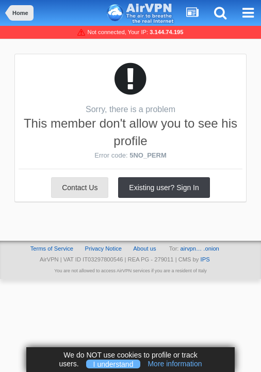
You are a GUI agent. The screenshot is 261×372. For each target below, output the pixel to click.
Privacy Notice (103, 248)
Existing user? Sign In (164, 187)
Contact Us (79, 187)
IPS (205, 259)
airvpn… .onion (200, 248)
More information (175, 364)
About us (144, 248)
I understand (113, 364)
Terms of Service (51, 248)
